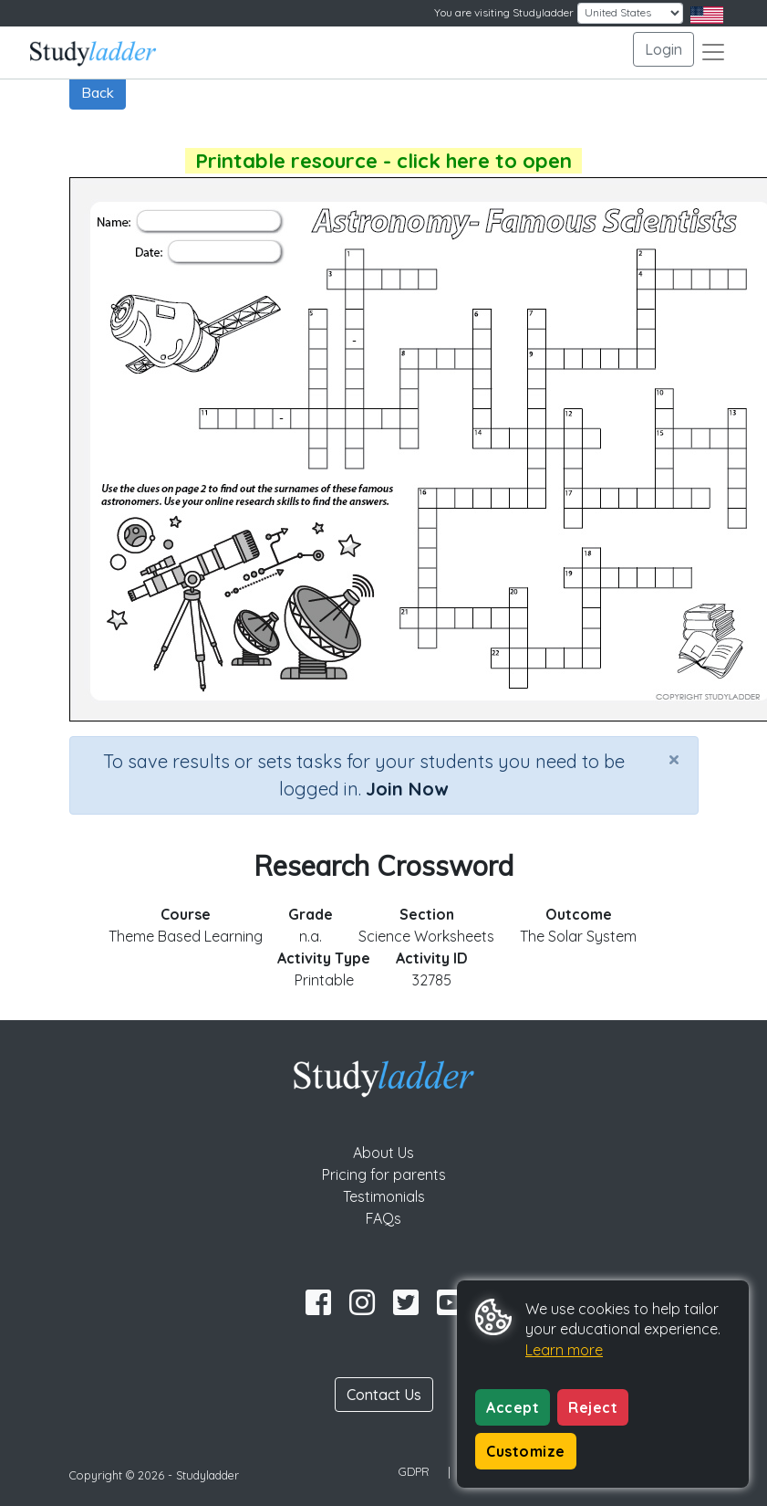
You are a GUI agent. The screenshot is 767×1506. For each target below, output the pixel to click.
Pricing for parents (384, 1174)
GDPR (414, 1471)
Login (663, 49)
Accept (512, 1407)
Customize (525, 1451)
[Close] (674, 759)
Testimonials (384, 1196)
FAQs (383, 1218)
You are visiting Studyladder (504, 12)
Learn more (564, 1350)
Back (97, 92)
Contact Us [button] (384, 1394)
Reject (592, 1407)
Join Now (407, 788)
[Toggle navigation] (713, 52)
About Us (383, 1152)
